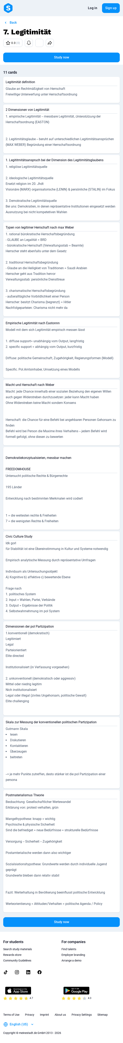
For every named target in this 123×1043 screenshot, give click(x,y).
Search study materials (17, 949)
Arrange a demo (71, 960)
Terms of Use (11, 1014)
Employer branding (73, 954)
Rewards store (12, 954)
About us (60, 1014)
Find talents (69, 949)
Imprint (44, 1014)
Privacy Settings (82, 1014)
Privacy (29, 1014)
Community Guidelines (17, 960)
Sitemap (102, 1014)
